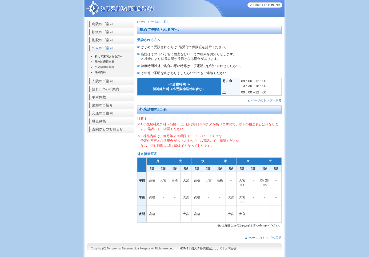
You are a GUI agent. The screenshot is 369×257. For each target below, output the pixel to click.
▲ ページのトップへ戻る (264, 100)
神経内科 (100, 72)
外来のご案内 (160, 22)
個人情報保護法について (206, 248)
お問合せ (230, 248)
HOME (141, 22)
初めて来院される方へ (109, 56)
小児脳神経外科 (104, 67)
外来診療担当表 (104, 61)
